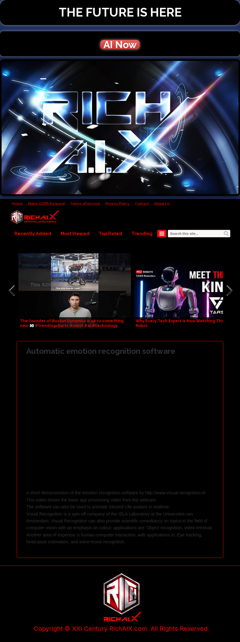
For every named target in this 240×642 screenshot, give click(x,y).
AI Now (120, 44)
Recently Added (32, 233)
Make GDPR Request (46, 204)
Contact (142, 204)
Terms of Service (85, 204)
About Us (162, 204)
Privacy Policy (117, 204)
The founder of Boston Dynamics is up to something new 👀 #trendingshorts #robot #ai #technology (71, 323)
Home (17, 204)
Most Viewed (75, 233)
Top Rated (110, 233)
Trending (142, 233)
